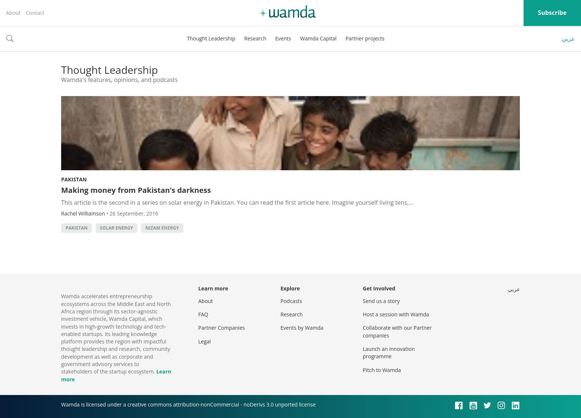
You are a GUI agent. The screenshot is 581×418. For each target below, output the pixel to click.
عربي (568, 39)
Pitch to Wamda (382, 369)
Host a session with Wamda (396, 314)
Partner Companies (221, 327)
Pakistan (74, 179)
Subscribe (552, 13)
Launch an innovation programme (389, 352)
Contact (35, 12)
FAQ (203, 314)
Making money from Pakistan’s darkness (136, 190)
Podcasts (291, 301)
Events (283, 38)
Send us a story (381, 301)
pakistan (76, 228)
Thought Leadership (211, 38)
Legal (204, 341)
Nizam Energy (162, 228)
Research (255, 38)
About (13, 12)
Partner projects (364, 38)
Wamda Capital (318, 38)
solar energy (116, 228)
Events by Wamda (301, 327)
